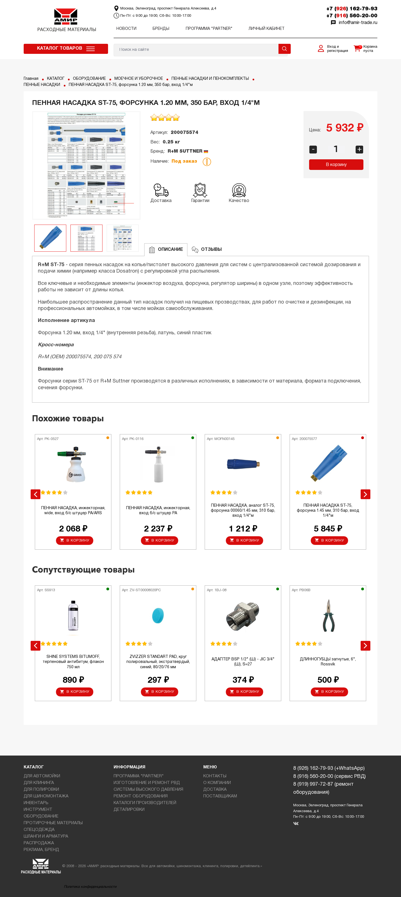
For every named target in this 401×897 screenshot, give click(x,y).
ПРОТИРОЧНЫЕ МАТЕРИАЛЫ (53, 823)
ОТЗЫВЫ (207, 250)
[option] (86, 165)
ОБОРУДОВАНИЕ (89, 79)
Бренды (161, 29)
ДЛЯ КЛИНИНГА (39, 783)
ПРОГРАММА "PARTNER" (209, 29)
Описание (166, 250)
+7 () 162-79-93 (351, 9)
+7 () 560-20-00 (351, 16)
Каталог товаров (59, 48)
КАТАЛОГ (55, 79)
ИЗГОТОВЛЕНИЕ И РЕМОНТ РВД (147, 783)
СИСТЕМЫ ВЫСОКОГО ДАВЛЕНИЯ (148, 790)
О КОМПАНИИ (217, 783)
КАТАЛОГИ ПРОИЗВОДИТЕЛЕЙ (145, 803)
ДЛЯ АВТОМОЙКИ (42, 776)
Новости (126, 29)
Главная (31, 79)
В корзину (336, 165)
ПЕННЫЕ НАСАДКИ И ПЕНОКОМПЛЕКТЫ (210, 79)
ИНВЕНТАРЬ (36, 803)
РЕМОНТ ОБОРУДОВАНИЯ (141, 796)
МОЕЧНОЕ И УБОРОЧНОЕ (138, 79)
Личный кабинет (267, 29)
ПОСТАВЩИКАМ (220, 796)
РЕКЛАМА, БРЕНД (41, 850)
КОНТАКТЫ (214, 776)
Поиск (284, 49)
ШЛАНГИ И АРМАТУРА (46, 836)
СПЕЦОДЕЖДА (39, 830)
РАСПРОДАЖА (39, 843)
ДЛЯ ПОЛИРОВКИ (41, 790)
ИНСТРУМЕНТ (38, 810)
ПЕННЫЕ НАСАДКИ (42, 85)
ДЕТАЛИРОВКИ (129, 810)
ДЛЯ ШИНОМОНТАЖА (46, 796)
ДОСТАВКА (215, 790)
